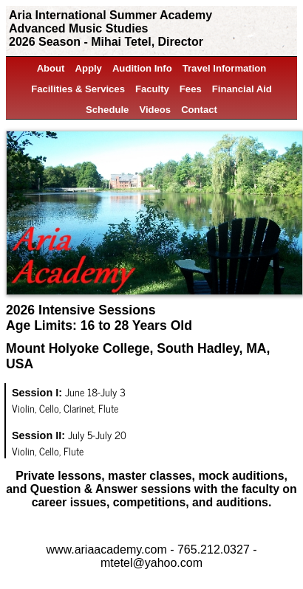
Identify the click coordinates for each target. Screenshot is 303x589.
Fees (191, 88)
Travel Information (225, 68)
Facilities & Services (78, 88)
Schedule (107, 109)
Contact (199, 109)
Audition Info (142, 68)
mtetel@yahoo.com (151, 563)
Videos (155, 109)
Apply (88, 68)
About (51, 68)
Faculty (152, 88)
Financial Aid (242, 88)
